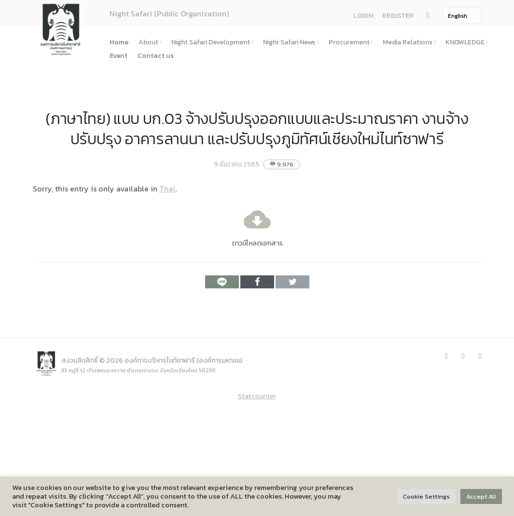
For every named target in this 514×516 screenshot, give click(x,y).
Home (119, 42)
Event (118, 56)
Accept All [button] (481, 496)
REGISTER (398, 16)
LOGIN (363, 16)
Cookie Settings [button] (426, 496)
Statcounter (257, 396)
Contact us (156, 56)
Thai (167, 188)
